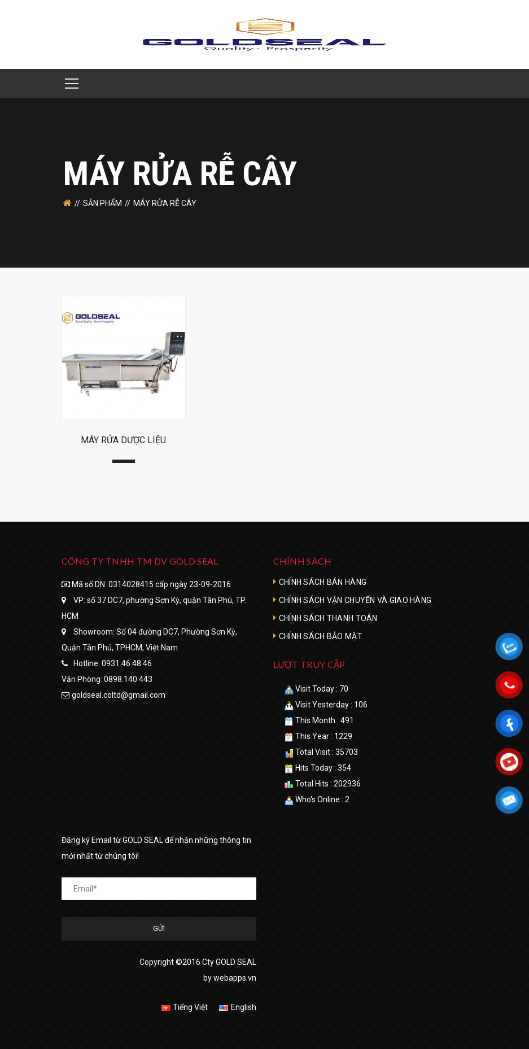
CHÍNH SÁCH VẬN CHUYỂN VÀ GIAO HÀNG (355, 600)
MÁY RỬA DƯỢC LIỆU (123, 440)
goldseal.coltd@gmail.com (118, 695)
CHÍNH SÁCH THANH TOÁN (328, 618)
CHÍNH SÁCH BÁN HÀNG (322, 582)
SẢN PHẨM (102, 203)
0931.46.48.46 (127, 663)
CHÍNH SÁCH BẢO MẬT (320, 636)
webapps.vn (234, 977)
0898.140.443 (128, 679)
